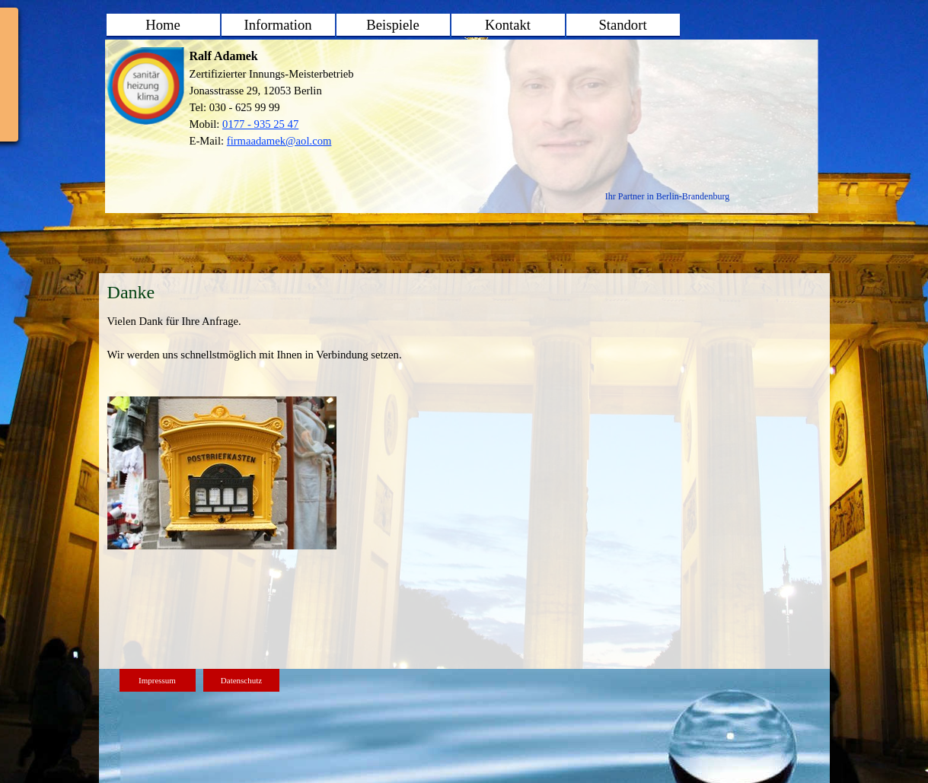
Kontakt (508, 25)
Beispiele (392, 25)
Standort (622, 25)
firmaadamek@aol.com (279, 141)
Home (162, 25)
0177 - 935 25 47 (260, 124)
